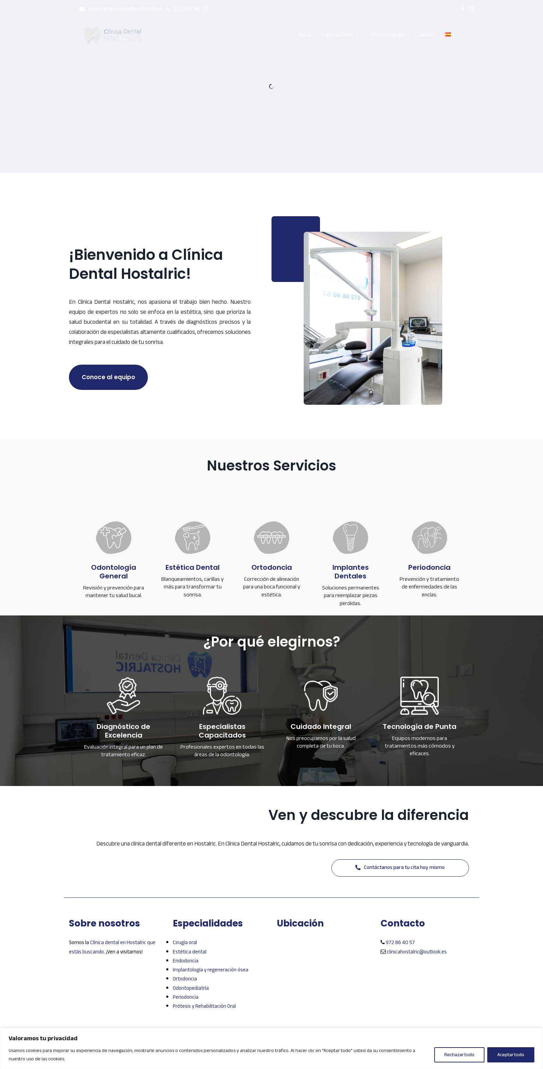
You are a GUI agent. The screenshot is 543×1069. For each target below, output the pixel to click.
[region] (271, 1048)
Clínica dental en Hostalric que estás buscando (112, 947)
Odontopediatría (191, 988)
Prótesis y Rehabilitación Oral (204, 1006)
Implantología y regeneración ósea (210, 970)
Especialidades (340, 34)
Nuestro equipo (387, 34)
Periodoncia (185, 997)
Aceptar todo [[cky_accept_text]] (510, 1054)
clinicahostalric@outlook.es (125, 9)
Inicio (304, 34)
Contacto (425, 34)
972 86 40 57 (190, 9)
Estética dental (189, 952)
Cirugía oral (185, 942)
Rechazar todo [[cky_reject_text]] (459, 1054)
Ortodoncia (185, 979)
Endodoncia (185, 961)
